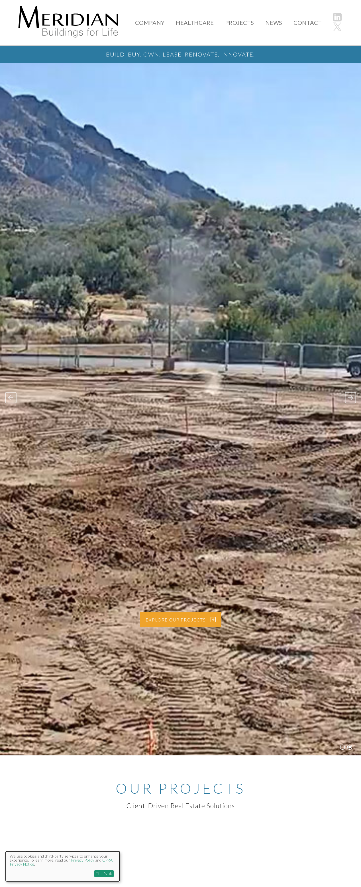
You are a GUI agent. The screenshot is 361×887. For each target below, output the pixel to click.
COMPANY (165, 22)
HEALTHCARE (206, 22)
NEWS (278, 22)
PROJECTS (247, 22)
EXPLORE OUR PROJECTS (186, 615)
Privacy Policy (82, 860)
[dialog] (63, 866)
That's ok (104, 873)
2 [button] (349, 743)
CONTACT (309, 22)
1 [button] (342, 743)
